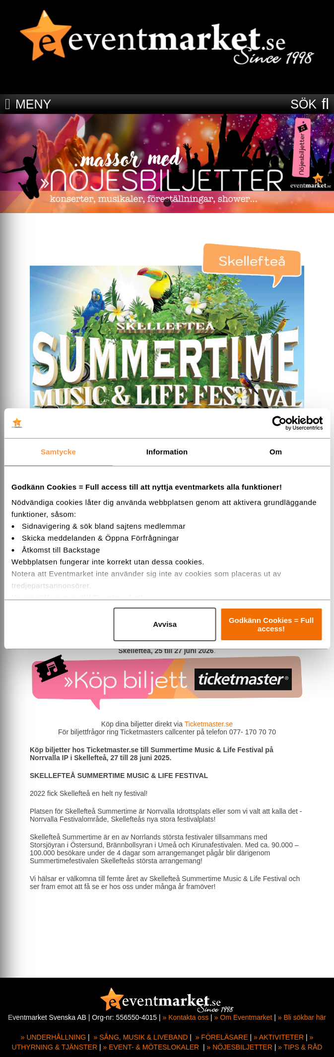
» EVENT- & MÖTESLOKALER (151, 1047)
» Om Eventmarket (243, 1017)
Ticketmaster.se (208, 724)
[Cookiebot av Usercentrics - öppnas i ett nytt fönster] (279, 423)
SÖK (303, 104)
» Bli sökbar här (302, 1017)
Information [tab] (167, 451)
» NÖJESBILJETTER (239, 1047)
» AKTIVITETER (279, 1037)
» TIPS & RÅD (300, 1047)
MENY (33, 104)
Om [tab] (275, 451)
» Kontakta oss (186, 1017)
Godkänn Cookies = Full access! (271, 624)
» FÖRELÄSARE (222, 1037)
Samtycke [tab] (58, 451)
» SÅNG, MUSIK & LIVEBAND (141, 1037)
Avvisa (165, 624)
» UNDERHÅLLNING (53, 1037)
